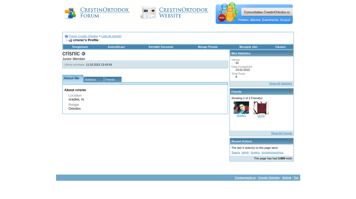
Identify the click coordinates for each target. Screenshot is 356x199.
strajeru (241, 115)
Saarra (236, 152)
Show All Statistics (280, 83)
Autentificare (116, 46)
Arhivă (286, 177)
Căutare (280, 46)
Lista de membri (111, 36)
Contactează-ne (245, 177)
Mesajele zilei (249, 46)
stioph (261, 115)
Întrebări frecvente (161, 46)
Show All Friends (281, 133)
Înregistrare (80, 46)
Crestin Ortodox (269, 177)
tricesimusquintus (273, 152)
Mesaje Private (207, 46)
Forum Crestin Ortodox (83, 36)
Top (296, 177)
